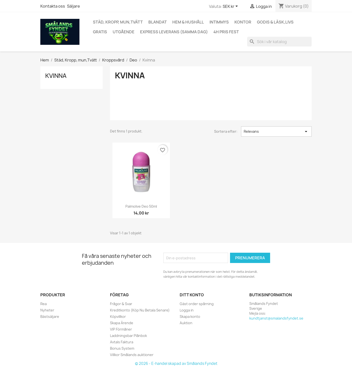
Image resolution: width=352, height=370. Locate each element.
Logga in (187, 310)
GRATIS (100, 32)
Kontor (242, 22)
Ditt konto (192, 295)
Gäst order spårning (197, 303)
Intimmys (219, 22)
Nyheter (47, 310)
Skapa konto (190, 316)
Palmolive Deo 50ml (141, 206)
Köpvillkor (118, 316)
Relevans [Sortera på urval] (276, 131)
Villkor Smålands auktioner (132, 354)
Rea (43, 303)
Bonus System (122, 348)
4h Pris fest (226, 32)
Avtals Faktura (121, 342)
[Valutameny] (231, 7)
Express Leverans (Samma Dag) (174, 32)
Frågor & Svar (121, 303)
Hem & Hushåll (188, 22)
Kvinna (55, 76)
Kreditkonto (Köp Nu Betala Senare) (140, 310)
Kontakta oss (52, 6)
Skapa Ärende (121, 323)
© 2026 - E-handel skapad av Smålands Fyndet (176, 363)
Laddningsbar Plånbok (128, 335)
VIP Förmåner (121, 329)
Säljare (73, 6)
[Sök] (279, 42)
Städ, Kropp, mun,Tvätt (118, 22)
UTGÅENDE (123, 32)
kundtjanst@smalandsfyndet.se (276, 318)
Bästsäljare (49, 316)
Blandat (157, 22)
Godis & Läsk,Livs (275, 22)
